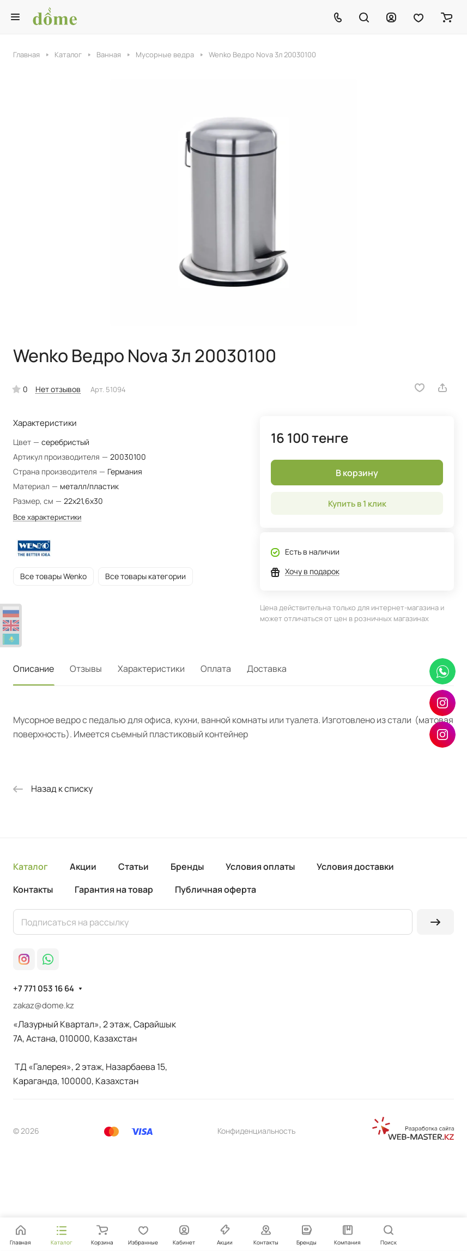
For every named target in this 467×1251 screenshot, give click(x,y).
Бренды (187, 867)
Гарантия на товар (114, 889)
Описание (33, 669)
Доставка (267, 669)
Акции (83, 867)
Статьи (133, 867)
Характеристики (151, 669)
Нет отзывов (58, 389)
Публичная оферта (215, 889)
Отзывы (86, 669)
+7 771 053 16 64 (43, 989)
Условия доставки (355, 867)
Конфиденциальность (256, 1131)
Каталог (30, 867)
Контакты (33, 889)
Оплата (216, 669)
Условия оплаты (260, 867)
